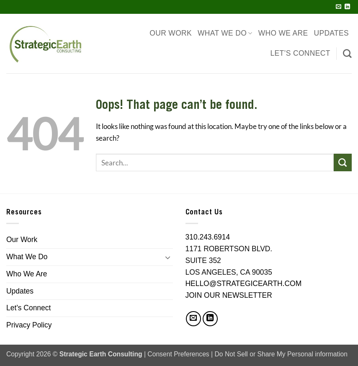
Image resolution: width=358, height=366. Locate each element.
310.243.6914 (207, 237)
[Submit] (343, 163)
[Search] (347, 53)
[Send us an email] (338, 7)
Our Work (170, 33)
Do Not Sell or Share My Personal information (281, 354)
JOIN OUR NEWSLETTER (228, 295)
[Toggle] (168, 257)
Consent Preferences (178, 354)
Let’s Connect (300, 53)
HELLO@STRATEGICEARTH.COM (243, 283)
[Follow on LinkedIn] (347, 7)
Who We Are (283, 33)
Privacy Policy (29, 325)
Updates (331, 33)
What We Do (225, 33)
